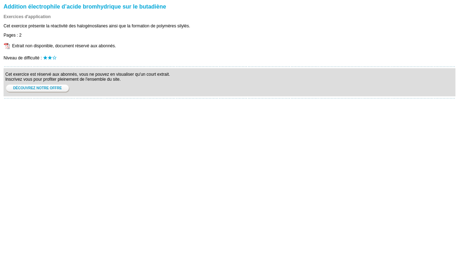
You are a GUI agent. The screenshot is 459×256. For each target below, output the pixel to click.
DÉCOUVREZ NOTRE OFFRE (37, 88)
